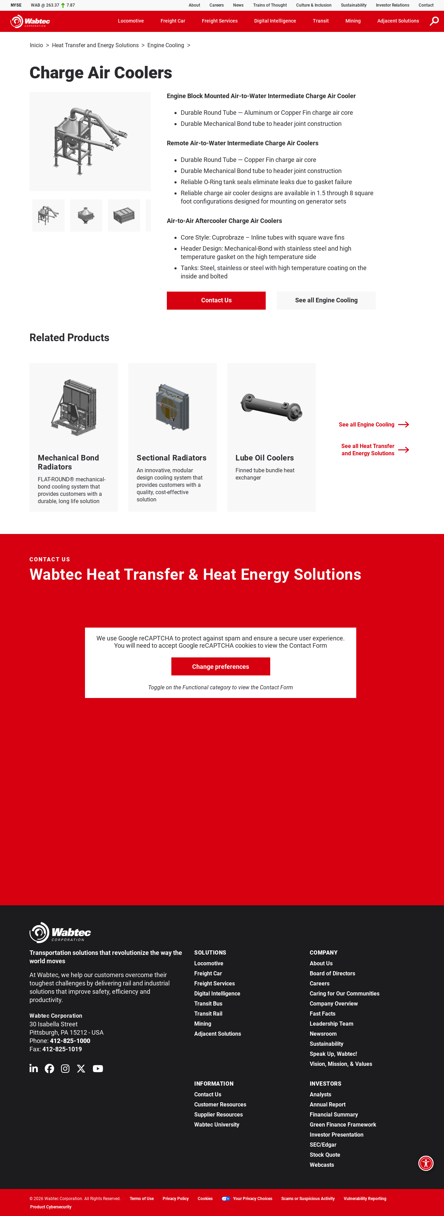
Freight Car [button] (173, 21)
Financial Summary (334, 1114)
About (194, 5)
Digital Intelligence (217, 993)
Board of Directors (332, 972)
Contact (426, 5)
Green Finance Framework (343, 1124)
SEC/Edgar (323, 1144)
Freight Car (208, 972)
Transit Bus (208, 1003)
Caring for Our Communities (344, 993)
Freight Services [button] (220, 21)
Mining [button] (353, 21)
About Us (321, 962)
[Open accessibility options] (426, 1163)
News (238, 5)
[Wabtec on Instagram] (65, 1069)
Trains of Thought (270, 5)
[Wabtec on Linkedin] (33, 1069)
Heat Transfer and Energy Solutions (95, 45)
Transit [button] (321, 21)
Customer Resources (220, 1104)
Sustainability (354, 5)
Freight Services (214, 983)
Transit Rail (208, 1013)
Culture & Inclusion (314, 5)
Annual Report (327, 1104)
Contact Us (216, 299)
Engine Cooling (165, 45)
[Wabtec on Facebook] (49, 1069)
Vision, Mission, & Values (341, 1063)
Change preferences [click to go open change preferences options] (220, 666)
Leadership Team (331, 1023)
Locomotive (208, 962)
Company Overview (334, 1003)
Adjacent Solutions (217, 1033)
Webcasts (322, 1164)
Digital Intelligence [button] (275, 21)
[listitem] (48, 215)
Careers (217, 5)
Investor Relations (392, 5)
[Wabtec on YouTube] (98, 1069)
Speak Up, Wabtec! (333, 1053)
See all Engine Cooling (326, 299)
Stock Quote (325, 1154)
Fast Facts (322, 1013)
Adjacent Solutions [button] (398, 21)
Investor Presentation (337, 1134)
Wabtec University (216, 1124)
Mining (202, 1023)
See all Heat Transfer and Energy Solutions (375, 449)
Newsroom (323, 1033)
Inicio (36, 45)
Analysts (320, 1093)
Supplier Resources (218, 1114)
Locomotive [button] (131, 21)
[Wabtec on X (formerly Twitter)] (81, 1069)
